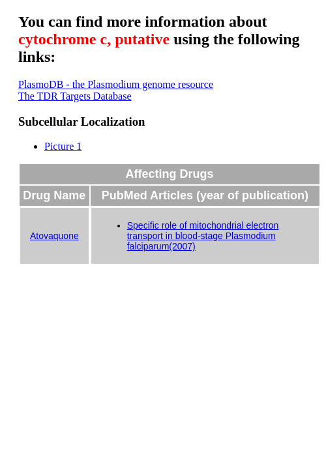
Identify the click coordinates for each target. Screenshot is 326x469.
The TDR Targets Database (75, 96)
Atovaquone (54, 236)
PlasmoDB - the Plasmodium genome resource (115, 84)
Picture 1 (63, 146)
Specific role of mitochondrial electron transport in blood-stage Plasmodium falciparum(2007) (203, 235)
